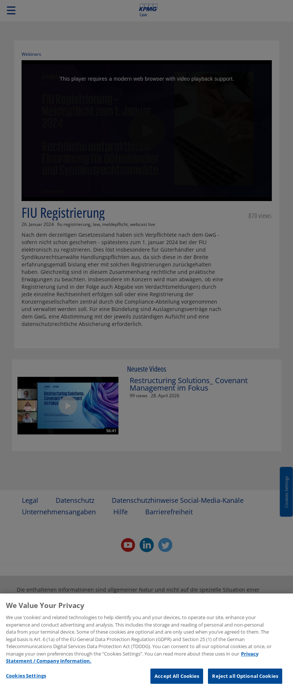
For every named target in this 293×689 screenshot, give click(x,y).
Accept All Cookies (176, 679)
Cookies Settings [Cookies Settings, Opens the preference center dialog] (26, 678)
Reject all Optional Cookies (245, 679)
